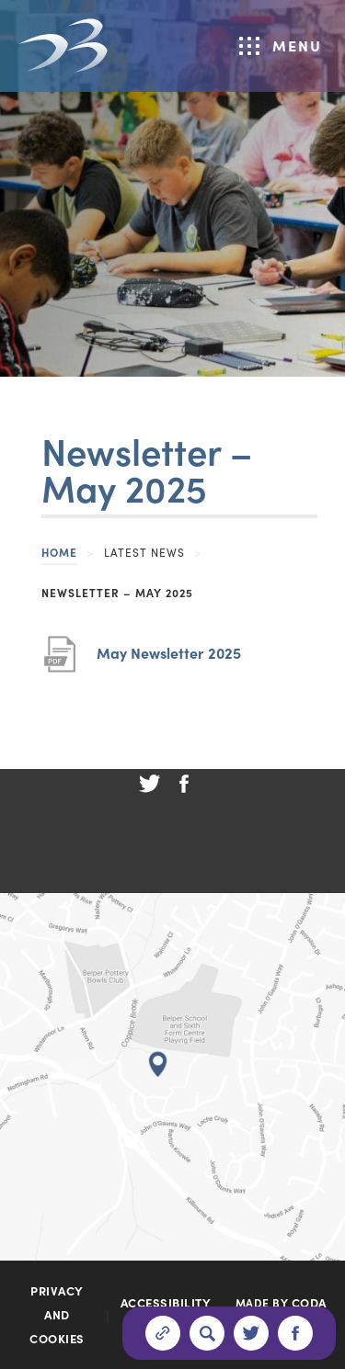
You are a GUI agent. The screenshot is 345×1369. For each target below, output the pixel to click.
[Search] (207, 1333)
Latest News (144, 552)
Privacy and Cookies (57, 1314)
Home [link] (59, 552)
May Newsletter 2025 (169, 652)
